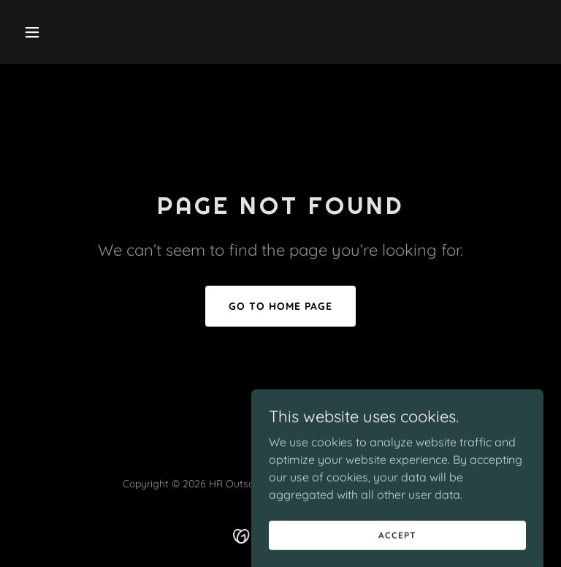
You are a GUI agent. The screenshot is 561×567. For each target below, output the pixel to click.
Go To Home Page (280, 306)
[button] (57, 32)
